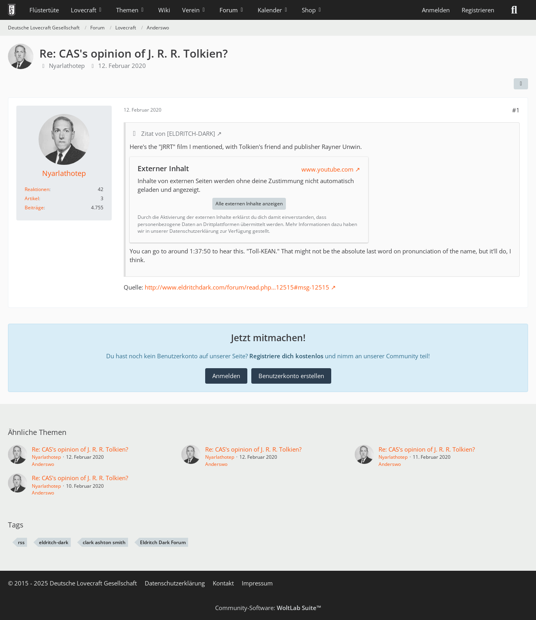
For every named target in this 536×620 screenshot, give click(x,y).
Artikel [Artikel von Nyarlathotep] (32, 198)
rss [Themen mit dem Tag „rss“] (21, 542)
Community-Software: (268, 608)
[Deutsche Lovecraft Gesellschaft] (11, 10)
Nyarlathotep (67, 66)
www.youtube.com (327, 169)
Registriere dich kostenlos (286, 356)
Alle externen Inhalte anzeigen (249, 203)
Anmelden (436, 10)
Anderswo (43, 464)
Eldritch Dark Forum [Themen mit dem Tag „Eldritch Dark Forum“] (163, 542)
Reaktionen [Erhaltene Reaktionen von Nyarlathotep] (37, 189)
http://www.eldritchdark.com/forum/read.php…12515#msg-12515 (237, 287)
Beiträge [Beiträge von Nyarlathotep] (34, 207)
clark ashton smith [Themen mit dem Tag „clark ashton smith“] (104, 542)
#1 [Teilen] (516, 110)
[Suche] (514, 10)
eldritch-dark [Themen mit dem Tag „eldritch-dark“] (53, 542)
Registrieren (478, 10)
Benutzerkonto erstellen (291, 376)
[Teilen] (521, 83)
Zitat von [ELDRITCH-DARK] (178, 133)
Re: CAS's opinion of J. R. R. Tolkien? (80, 449)
